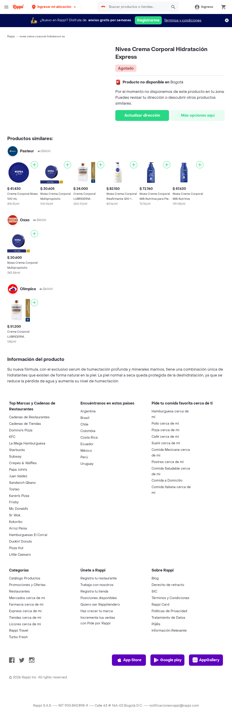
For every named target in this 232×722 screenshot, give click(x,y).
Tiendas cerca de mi (25, 618)
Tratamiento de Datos (168, 618)
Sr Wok (14, 515)
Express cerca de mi (25, 611)
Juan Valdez (18, 476)
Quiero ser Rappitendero (100, 604)
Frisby (14, 502)
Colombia (87, 431)
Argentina (88, 411)
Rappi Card (160, 604)
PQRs (156, 624)
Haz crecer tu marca (96, 611)
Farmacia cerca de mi (26, 604)
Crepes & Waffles (23, 463)
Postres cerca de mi (168, 462)
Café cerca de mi (165, 437)
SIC (154, 591)
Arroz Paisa (18, 528)
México (86, 451)
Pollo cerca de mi (165, 423)
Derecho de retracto (168, 585)
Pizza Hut (16, 548)
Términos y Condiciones (170, 598)
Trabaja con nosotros (97, 585)
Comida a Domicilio (167, 480)
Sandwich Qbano (22, 483)
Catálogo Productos (24, 578)
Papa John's (18, 470)
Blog (155, 578)
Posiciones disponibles (98, 598)
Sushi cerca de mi (166, 443)
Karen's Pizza (19, 496)
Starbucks (17, 450)
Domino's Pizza (20, 430)
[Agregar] (34, 164)
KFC (12, 437)
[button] (54, 6)
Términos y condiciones (182, 20)
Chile (84, 424)
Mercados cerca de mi (27, 598)
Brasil (84, 418)
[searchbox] (137, 7)
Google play (167, 660)
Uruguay (86, 464)
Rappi (11, 36)
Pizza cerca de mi (165, 430)
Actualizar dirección (142, 115)
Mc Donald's (18, 509)
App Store (129, 660)
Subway (15, 456)
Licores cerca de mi (25, 624)
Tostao (14, 489)
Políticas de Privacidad (169, 611)
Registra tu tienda (94, 591)
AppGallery (206, 660)
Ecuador (87, 444)
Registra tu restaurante (98, 578)
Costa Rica (89, 437)
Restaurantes (19, 591)
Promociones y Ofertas (27, 585)
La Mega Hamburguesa (27, 443)
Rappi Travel (18, 630)
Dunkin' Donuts (20, 541)
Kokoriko (15, 522)
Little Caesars (20, 555)
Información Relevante (169, 630)
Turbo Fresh (18, 637)
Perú (84, 457)
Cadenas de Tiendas (25, 424)
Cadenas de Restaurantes (29, 417)
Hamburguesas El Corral (28, 535)
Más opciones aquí (198, 115)
